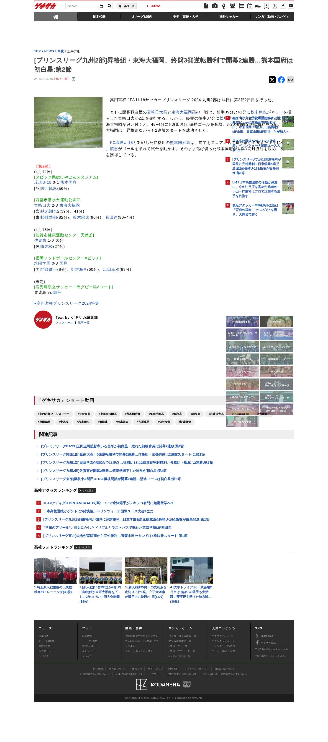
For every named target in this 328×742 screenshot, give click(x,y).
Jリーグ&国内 (46, 680)
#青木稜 (133, 446)
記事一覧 (84, 347)
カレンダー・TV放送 (223, 685)
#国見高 (195, 438)
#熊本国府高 (132, 438)
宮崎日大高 (157, 119)
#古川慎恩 (44, 454)
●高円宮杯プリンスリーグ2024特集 (66, 328)
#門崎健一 (92, 446)
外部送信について (225, 708)
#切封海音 (65, 454)
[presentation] (55, 16)
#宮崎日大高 (45, 446)
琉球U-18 (42, 207)
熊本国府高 (108, 167)
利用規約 (173, 708)
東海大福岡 (69, 230)
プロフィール (64, 347)
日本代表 (156, 6)
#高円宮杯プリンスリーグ (53, 438)
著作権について (117, 708)
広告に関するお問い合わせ (95, 713)
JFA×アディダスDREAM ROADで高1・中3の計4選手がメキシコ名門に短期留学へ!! (108, 539)
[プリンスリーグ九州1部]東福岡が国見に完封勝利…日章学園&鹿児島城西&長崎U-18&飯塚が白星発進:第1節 (126, 556)
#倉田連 (172, 446)
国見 (63, 288)
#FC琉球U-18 (70, 446)
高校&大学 (44, 685)
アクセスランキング (223, 680)
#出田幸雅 (113, 446)
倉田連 (111, 242)
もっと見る (88, 526)
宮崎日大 (42, 230)
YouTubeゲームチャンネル (270, 695)
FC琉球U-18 (49, 167)
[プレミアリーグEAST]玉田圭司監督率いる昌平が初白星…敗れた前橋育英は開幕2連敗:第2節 (112, 479)
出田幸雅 (111, 294)
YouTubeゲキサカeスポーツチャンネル (142, 683)
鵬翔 (57, 317)
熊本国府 (68, 207)
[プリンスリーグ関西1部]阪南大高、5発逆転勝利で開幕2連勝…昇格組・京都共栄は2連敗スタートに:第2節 (123, 488)
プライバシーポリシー (196, 708)
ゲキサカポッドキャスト (139, 690)
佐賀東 (40, 265)
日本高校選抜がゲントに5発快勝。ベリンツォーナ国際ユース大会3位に (98, 547)
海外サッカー (46, 690)
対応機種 (98, 708)
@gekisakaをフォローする (251, 287)
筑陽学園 (42, 288)
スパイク (44, 695)
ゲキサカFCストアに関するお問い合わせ (225, 713)
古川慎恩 (46, 174)
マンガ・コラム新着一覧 (182, 675)
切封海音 (79, 294)
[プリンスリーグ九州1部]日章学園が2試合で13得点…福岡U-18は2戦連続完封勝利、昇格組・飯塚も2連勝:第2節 (127, 497)
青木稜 (47, 271)
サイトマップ (155, 708)
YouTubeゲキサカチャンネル (141, 675)
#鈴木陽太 (191, 446)
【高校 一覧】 (61, 79)
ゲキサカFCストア (222, 675)
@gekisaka (264, 675)
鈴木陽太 (135, 137)
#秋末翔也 (152, 446)
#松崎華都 (85, 454)
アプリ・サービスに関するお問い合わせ (173, 713)
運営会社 (137, 708)
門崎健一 (49, 294)
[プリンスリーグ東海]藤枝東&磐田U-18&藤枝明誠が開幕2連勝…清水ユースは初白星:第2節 (111, 514)
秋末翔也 (156, 125)
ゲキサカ (45, 7)
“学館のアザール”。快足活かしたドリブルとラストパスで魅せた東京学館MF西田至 (107, 565)
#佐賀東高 (84, 438)
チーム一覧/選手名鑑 (223, 690)
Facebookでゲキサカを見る (251, 297)
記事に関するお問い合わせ (131, 713)
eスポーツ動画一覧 (179, 695)
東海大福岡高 (184, 119)
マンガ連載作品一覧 (180, 680)
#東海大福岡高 (108, 438)
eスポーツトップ (178, 685)
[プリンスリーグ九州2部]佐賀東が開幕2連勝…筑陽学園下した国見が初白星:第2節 (104, 505)
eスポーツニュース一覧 (182, 690)
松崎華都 (49, 242)
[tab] (55, 16)
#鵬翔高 (177, 438)
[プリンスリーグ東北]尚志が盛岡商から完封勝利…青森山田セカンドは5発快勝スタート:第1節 (115, 573)
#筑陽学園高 (156, 438)
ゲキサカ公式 (265, 682)
